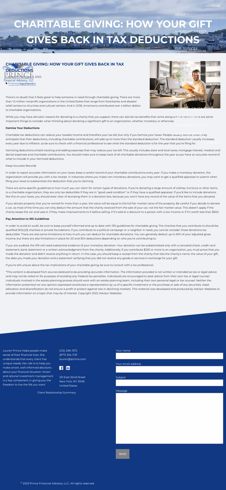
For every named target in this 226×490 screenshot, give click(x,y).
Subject (134, 377)
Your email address (142, 364)
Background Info (189, 40)
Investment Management (196, 74)
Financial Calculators (194, 108)
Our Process (186, 23)
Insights (182, 91)
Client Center (187, 117)
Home (216, 6)
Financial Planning (191, 65)
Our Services (186, 48)
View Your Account (191, 125)
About (180, 14)
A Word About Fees (191, 31)
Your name (137, 350)
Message (135, 390)
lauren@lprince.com (72, 359)
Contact (213, 142)
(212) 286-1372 (68, 350)
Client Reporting (189, 134)
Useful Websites (189, 100)
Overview (183, 57)
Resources (184, 82)
